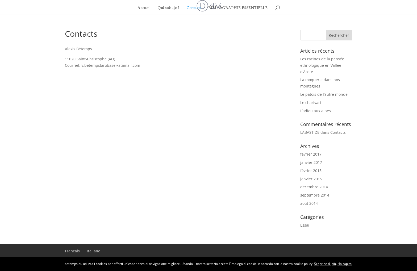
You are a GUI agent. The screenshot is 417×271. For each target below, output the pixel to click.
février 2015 (311, 170)
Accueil (144, 8)
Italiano (94, 250)
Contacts (193, 8)
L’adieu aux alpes (315, 110)
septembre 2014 (314, 195)
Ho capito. (344, 263)
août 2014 (309, 203)
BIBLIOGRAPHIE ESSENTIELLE (238, 8)
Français (72, 250)
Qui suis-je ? (168, 8)
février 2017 (311, 154)
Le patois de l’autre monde (324, 94)
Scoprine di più (325, 263)
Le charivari (310, 102)
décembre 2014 (314, 186)
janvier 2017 (311, 162)
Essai (304, 225)
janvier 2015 (311, 178)
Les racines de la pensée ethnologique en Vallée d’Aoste (322, 65)
